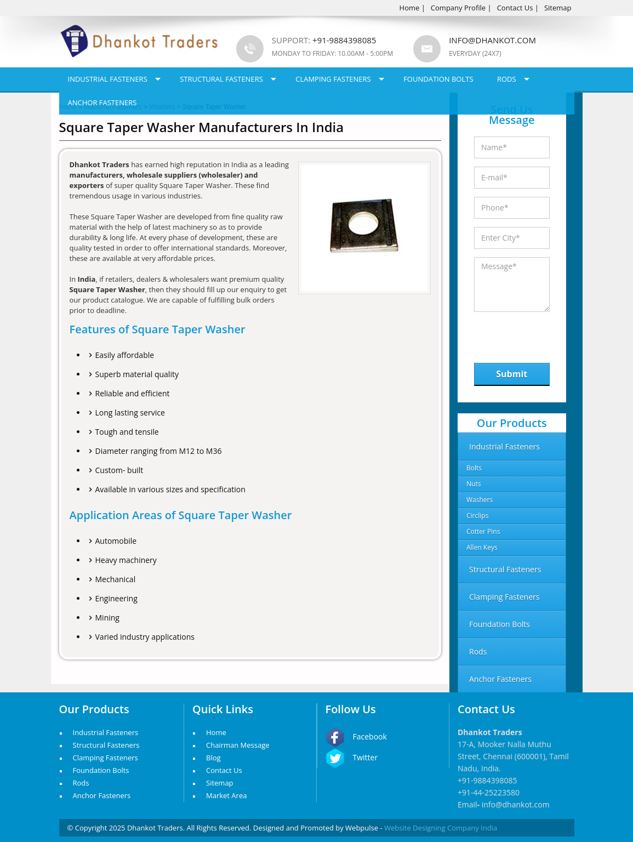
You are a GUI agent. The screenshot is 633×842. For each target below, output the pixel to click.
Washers (479, 499)
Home (410, 8)
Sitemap (558, 8)
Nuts (473, 483)
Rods (506, 79)
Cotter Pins (483, 531)
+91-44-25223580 (489, 792)
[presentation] (531, 334)
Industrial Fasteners (107, 79)
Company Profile (458, 8)
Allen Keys (482, 547)
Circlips (477, 515)
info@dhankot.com (492, 40)
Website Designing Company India (440, 828)
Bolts (474, 468)
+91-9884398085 (487, 780)
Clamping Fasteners (333, 79)
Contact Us (515, 8)
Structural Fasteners (221, 79)
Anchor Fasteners (102, 102)
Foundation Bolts (438, 79)
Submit (511, 374)
